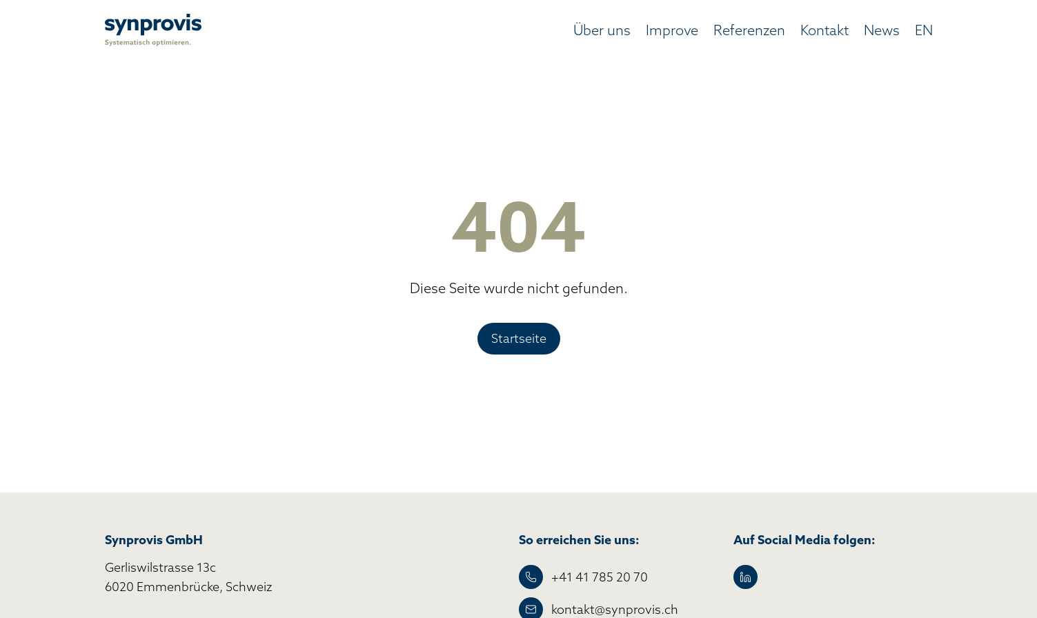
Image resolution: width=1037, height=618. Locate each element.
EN (924, 30)
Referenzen (749, 30)
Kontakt (824, 30)
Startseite (518, 338)
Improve (672, 30)
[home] (153, 30)
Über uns (602, 30)
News (882, 30)
